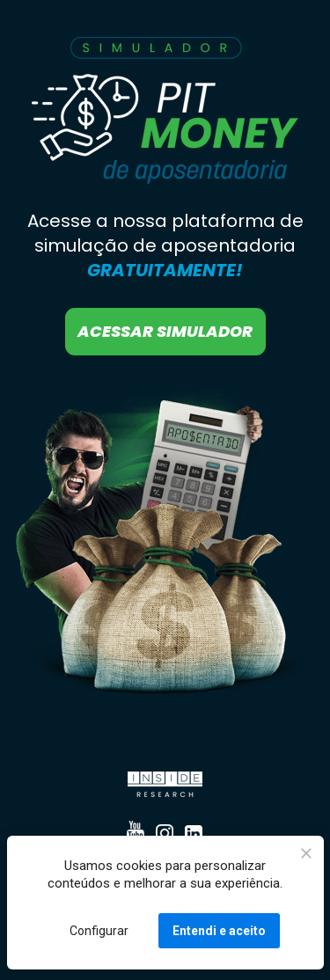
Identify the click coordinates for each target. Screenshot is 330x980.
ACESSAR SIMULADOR (165, 331)
